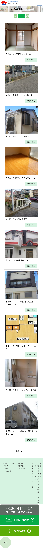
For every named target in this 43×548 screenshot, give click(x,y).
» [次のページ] (26, 451)
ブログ (35, 466)
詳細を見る (31, 59)
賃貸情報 (21, 466)
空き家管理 (7, 471)
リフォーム (21, 16)
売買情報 (21, 463)
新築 (27, 16)
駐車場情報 (21, 468)
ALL (15, 16)
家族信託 (6, 468)
